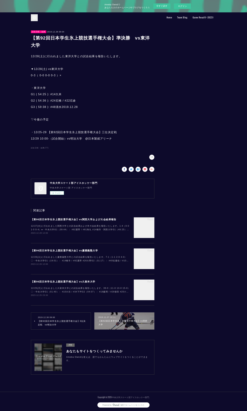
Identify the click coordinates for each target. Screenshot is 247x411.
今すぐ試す (161, 6)
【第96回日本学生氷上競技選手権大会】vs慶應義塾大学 (64, 250)
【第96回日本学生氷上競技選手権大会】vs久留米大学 (63, 281)
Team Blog (182, 17)
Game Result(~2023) (203, 17)
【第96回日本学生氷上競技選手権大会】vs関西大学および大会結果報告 (73, 219)
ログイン (182, 6)
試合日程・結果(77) (40, 148)
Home (169, 17)
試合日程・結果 (38, 32)
